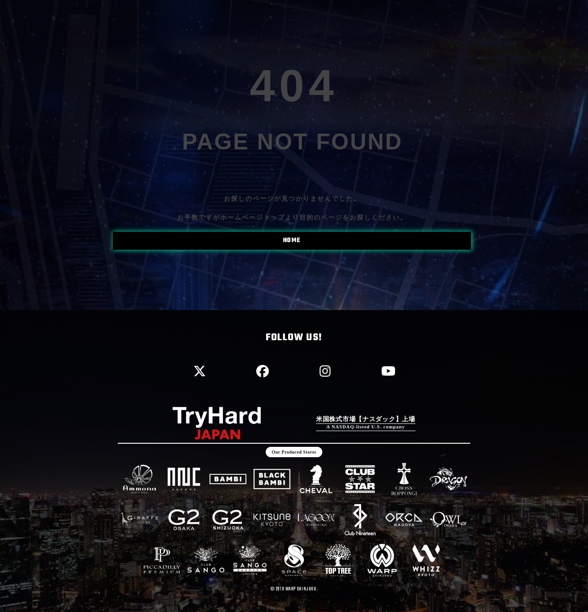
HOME (291, 240)
